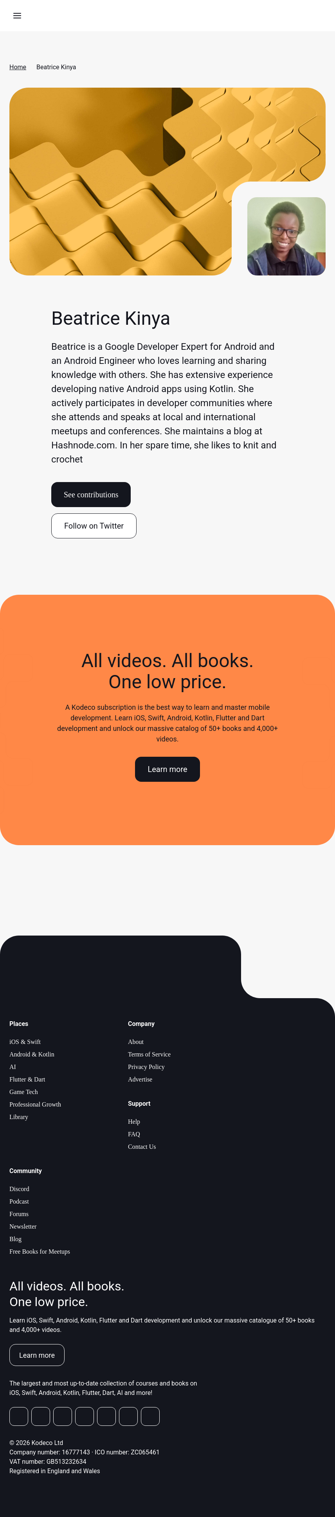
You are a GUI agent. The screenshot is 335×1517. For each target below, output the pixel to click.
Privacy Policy (146, 1067)
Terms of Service (149, 1054)
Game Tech (23, 1092)
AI (12, 1067)
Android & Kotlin (31, 1054)
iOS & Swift (25, 1041)
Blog (15, 1239)
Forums (19, 1214)
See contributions (91, 494)
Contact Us (142, 1146)
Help (134, 1121)
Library (18, 1117)
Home (17, 67)
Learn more (167, 769)
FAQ (134, 1134)
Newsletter (22, 1226)
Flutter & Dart (27, 1079)
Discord (19, 1189)
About (136, 1041)
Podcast (19, 1201)
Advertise (140, 1079)
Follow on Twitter (94, 526)
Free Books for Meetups (39, 1251)
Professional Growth (35, 1104)
